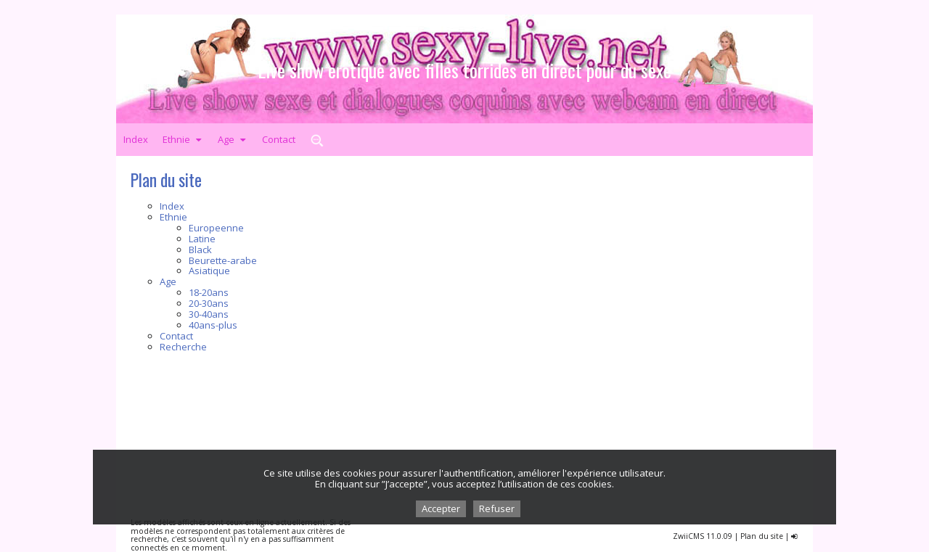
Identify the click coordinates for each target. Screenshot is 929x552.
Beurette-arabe (223, 260)
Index (135, 139)
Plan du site (761, 536)
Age (232, 139)
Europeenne (216, 227)
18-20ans (209, 292)
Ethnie (183, 139)
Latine (202, 238)
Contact (278, 139)
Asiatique (209, 270)
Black (200, 249)
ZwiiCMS (688, 536)
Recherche (183, 346)
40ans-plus (213, 324)
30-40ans (209, 314)
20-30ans (209, 303)
